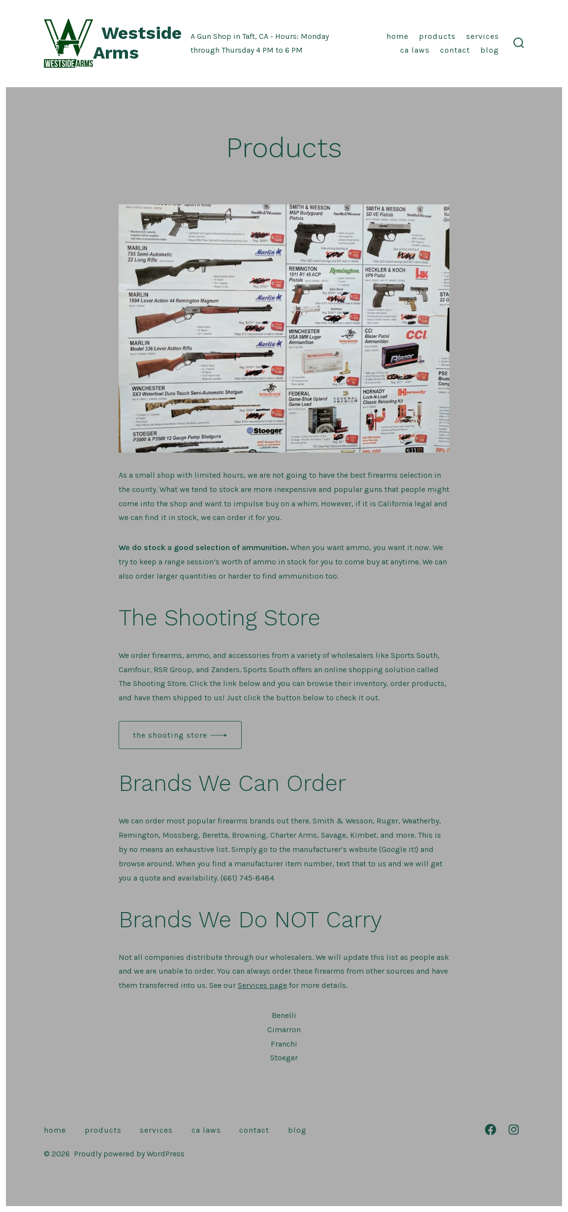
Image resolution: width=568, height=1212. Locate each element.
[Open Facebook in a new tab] (490, 1129)
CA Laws (415, 50)
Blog (489, 50)
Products (437, 36)
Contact (455, 50)
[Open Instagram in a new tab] (513, 1129)
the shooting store (170, 735)
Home (397, 36)
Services (482, 36)
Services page (262, 985)
